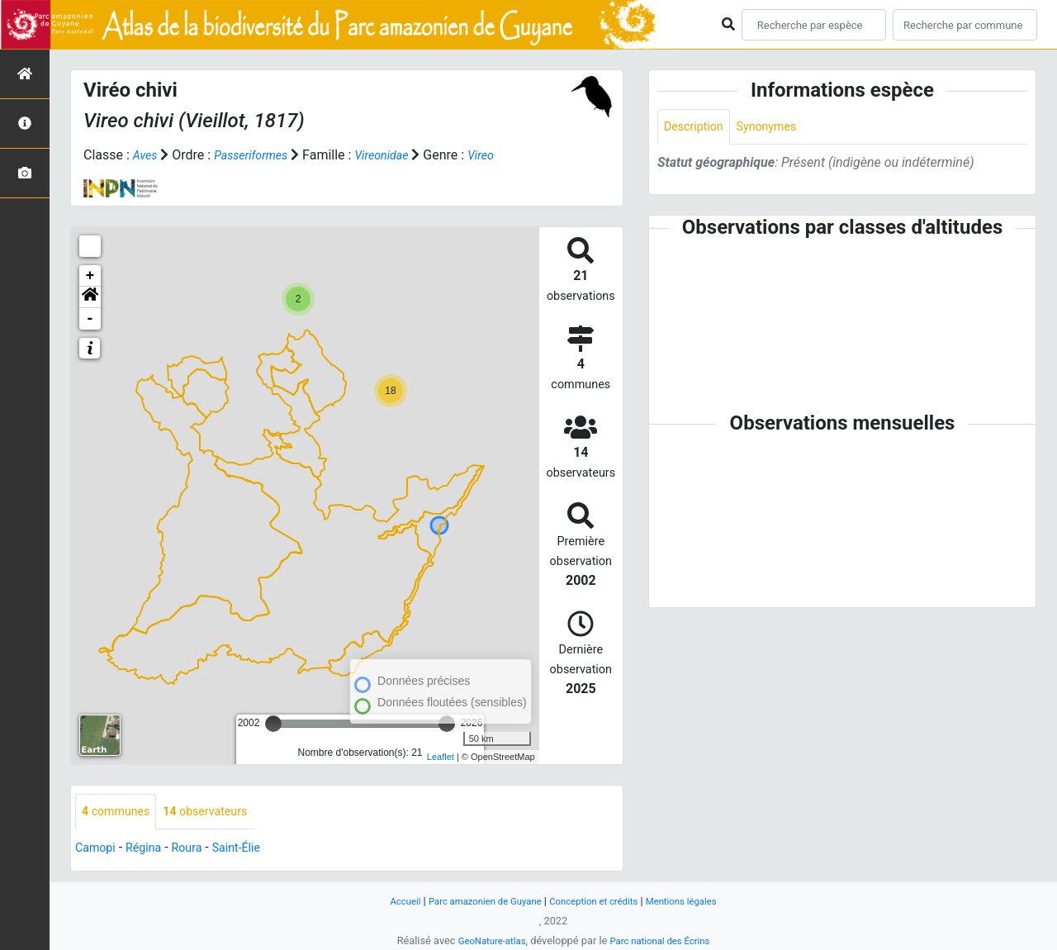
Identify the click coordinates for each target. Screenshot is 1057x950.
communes (120, 812)
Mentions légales (696, 901)
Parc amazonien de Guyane (477, 901)
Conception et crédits (598, 901)
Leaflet (440, 757)
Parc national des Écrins (664, 940)
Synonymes (778, 127)
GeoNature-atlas (485, 940)
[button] (90, 297)
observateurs (219, 812)
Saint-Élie (253, 849)
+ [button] (90, 276)
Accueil (387, 901)
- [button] (90, 319)
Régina (151, 849)
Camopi (98, 849)
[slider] (273, 723)
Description (697, 127)
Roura (199, 849)
